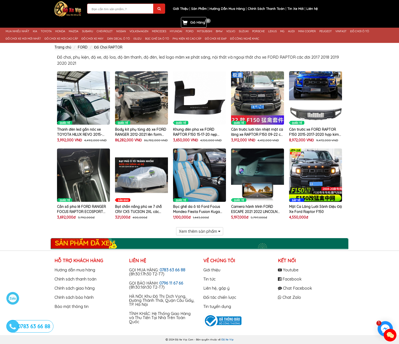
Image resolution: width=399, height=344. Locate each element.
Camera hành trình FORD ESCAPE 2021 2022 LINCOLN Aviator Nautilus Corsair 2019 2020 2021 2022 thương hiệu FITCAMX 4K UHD (255, 209)
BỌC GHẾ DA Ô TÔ (157, 38)
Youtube (288, 269)
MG (282, 31)
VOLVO (230, 31)
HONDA (60, 31)
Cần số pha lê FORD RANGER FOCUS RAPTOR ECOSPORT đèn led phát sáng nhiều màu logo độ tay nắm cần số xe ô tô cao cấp (81, 209)
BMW (219, 31)
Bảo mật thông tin (71, 306)
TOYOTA (46, 31)
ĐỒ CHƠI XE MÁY (92, 38)
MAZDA (73, 31)
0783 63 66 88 (172, 269)
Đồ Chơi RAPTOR (108, 47)
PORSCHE (258, 31)
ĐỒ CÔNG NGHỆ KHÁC (244, 38)
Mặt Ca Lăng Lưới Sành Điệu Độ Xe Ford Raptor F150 (315, 209)
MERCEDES (159, 31)
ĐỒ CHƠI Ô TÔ (359, 31)
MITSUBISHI (204, 31)
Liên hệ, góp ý (216, 288)
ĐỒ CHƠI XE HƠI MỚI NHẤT (23, 38)
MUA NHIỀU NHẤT (17, 31)
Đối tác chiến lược (219, 297)
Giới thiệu (211, 269)
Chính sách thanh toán (75, 279)
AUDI (291, 31)
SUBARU (87, 31)
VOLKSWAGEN (139, 31)
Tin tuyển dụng (217, 306)
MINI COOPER (307, 31)
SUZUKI (244, 31)
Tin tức (209, 279)
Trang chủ (62, 47)
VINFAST (341, 31)
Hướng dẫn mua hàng (74, 269)
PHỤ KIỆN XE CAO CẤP (187, 38)
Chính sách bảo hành (74, 297)
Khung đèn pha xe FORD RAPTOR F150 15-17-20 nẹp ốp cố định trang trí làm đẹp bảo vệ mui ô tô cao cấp (196, 132)
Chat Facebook (295, 288)
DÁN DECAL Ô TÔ (118, 38)
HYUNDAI (176, 31)
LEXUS (272, 31)
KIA (35, 31)
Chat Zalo (289, 297)
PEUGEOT (325, 31)
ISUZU (137, 38)
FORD (189, 31)
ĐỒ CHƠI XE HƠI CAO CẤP (61, 38)
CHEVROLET (105, 31)
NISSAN (121, 31)
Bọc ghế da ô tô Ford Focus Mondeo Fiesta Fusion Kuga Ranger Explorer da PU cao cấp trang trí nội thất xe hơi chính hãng (199, 209)
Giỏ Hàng (197, 22)
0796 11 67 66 (171, 283)
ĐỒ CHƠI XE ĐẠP (215, 38)
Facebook (290, 279)
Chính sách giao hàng (74, 288)
